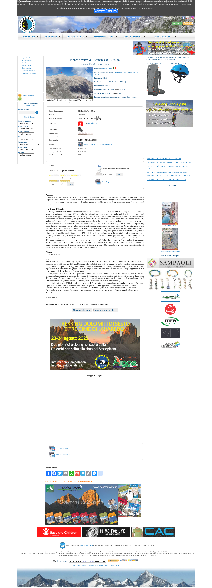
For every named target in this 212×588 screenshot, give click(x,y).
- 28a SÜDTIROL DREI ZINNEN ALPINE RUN (168, 176)
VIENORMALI (30, 37)
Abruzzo (104, 68)
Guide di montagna (166, 17)
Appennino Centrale (122, 72)
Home (123, 17)
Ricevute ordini (27, 99)
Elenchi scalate (26, 63)
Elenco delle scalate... (63, 454)
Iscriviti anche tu (27, 60)
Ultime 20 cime (26, 65)
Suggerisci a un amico (29, 73)
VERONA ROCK (170, 227)
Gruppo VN (144, 17)
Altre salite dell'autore (105, 144)
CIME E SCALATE (77, 37)
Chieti (110, 68)
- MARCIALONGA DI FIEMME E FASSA (167, 172)
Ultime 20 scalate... (62, 448)
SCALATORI (52, 37)
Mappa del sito (133, 17)
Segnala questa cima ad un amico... (114, 182)
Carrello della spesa (28, 95)
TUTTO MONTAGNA (105, 37)
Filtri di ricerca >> (30, 117)
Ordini (177, 17)
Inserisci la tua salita (28, 70)
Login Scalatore (27, 58)
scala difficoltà (92, 123)
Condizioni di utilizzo (79, 565)
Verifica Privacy (93, 565)
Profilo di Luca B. (89, 144)
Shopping (154, 17)
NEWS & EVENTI (163, 37)
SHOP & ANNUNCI (134, 37)
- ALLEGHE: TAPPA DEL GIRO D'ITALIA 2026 (169, 162)
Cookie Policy (114, 565)
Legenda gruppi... (30, 105)
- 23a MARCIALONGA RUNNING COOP (166, 180)
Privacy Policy (104, 565)
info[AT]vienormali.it (86, 545)
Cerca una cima (26, 68)
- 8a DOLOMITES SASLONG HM (164, 159)
